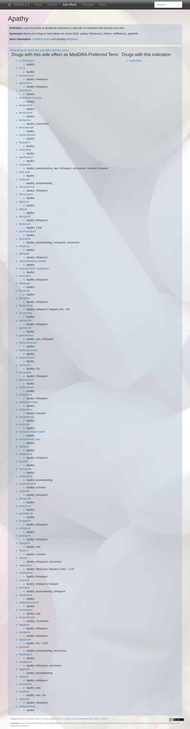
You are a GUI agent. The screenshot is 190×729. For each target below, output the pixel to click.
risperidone (25, 565)
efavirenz (24, 246)
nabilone (24, 446)
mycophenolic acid (29, 439)
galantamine (26, 335)
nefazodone (25, 454)
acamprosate (26, 75)
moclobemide (26, 416)
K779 (22, 68)
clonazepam (26, 194)
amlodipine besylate (30, 97)
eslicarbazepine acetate (32, 261)
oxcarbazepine (27, 483)
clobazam (24, 179)
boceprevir (25, 120)
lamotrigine (25, 372)
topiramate (25, 639)
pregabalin (25, 520)
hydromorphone (28, 342)
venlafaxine (25, 661)
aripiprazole (25, 105)
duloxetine (25, 238)
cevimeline (25, 149)
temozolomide (27, 617)
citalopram (25, 164)
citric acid (24, 172)
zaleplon (24, 676)
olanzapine (25, 468)
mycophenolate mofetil (32, 431)
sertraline (24, 587)
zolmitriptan (25, 684)
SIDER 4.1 (22, 4)
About (102, 4)
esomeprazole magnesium (34, 268)
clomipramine (26, 186)
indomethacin (26, 357)
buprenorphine (27, 134)
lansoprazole (26, 379)
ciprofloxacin (26, 157)
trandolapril (25, 654)
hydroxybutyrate (28, 350)
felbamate (24, 283)
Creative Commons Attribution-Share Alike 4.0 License (86, 719)
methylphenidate (28, 402)
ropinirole (24, 580)
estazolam (25, 275)
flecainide (24, 290)
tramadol (24, 647)
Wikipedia (72, 39)
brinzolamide (26, 127)
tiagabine (24, 624)
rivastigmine (26, 572)
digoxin (23, 209)
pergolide (24, 491)
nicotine (23, 461)
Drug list (52, 4)
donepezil (24, 216)
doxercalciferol (27, 231)
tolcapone (24, 632)
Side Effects (69, 4)
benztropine (25, 112)
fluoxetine (24, 298)
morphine (24, 424)
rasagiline (24, 543)
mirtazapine (25, 409)
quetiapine (25, 535)
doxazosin (25, 223)
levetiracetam (26, 387)
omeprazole (25, 476)
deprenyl (24, 201)
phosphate (25, 498)
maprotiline (135, 60)
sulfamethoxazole (29, 602)
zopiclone (24, 698)
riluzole (23, 557)
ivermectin (25, 364)
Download (88, 4)
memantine (25, 394)
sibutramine (25, 595)
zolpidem (24, 691)
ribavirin (23, 550)
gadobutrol (25, 327)
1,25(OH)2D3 (26, 60)
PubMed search (41, 39)
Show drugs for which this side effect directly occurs (39, 50)
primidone (24, 528)
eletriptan (24, 253)
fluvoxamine (26, 305)
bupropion (24, 142)
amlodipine (25, 90)
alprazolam (25, 82)
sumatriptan (25, 609)
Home (38, 4)
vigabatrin (24, 669)
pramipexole (26, 513)
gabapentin (25, 320)
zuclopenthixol (27, 706)
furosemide (25, 313)
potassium (25, 505)
